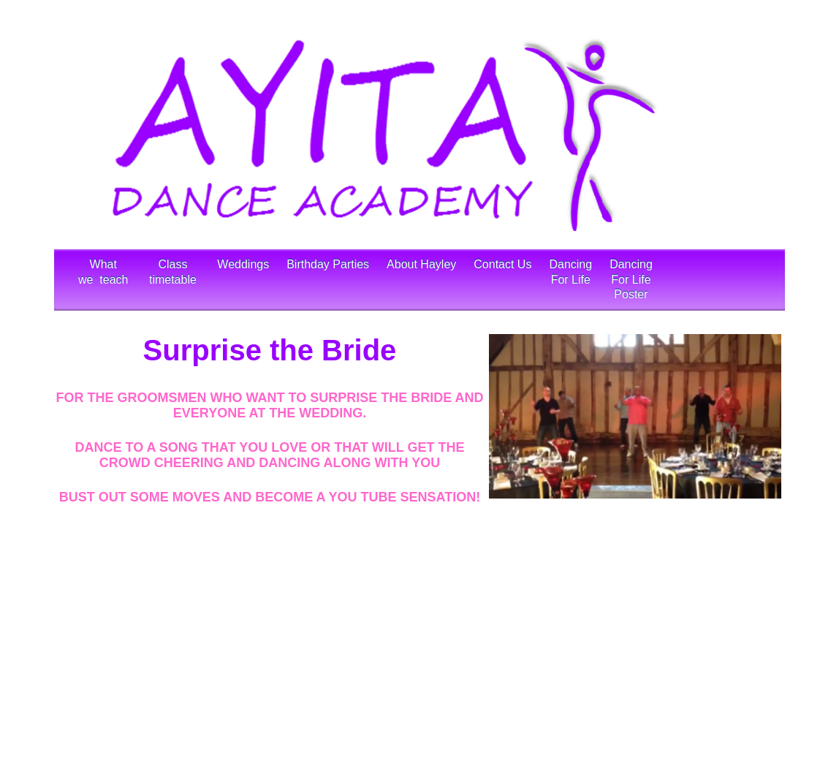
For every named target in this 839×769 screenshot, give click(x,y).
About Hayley (421, 279)
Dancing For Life (570, 279)
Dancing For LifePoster (631, 279)
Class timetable (174, 279)
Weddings (243, 279)
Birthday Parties (327, 279)
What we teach (105, 279)
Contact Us (502, 279)
